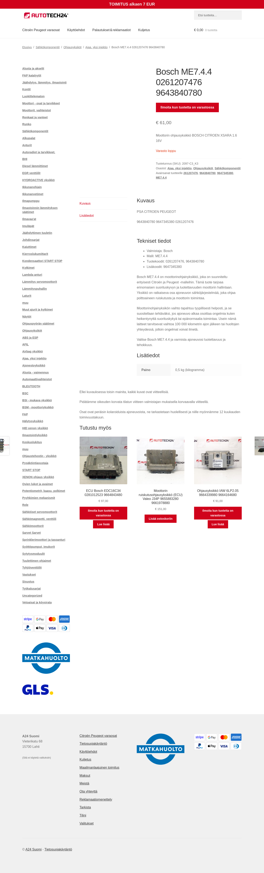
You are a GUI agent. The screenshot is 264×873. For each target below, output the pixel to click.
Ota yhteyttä (88, 791)
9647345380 (225, 173)
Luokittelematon (33, 96)
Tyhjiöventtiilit (32, 567)
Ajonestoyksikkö (33, 365)
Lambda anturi (32, 274)
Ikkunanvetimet (32, 194)
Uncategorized (32, 595)
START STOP (31, 470)
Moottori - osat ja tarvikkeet (41, 103)
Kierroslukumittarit (35, 254)
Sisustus (28, 581)
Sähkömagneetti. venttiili (39, 519)
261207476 (190, 173)
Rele (25, 505)
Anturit (27, 145)
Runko (26, 124)
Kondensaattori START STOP (42, 261)
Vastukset (29, 574)
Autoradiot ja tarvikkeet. (38, 152)
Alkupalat (28, 138)
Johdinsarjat (30, 240)
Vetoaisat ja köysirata (37, 602)
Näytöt (26, 316)
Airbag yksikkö (32, 351)
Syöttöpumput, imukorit (38, 546)
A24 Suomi (33, 849)
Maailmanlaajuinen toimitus (99, 767)
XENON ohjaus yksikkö (38, 477)
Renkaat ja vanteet (35, 117)
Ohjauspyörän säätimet (38, 323)
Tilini (83, 815)
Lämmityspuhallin (34, 288)
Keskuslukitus (32, 442)
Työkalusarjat (31, 588)
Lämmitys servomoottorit (39, 281)
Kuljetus (144, 30)
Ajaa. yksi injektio (96, 47)
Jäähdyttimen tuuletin (37, 232)
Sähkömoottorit (33, 526)
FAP (25, 414)
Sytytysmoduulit (33, 553)
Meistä (84, 783)
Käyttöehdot (76, 30)
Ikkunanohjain (32, 187)
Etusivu (27, 47)
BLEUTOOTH (31, 386)
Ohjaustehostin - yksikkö (39, 456)
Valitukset (87, 823)
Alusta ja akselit (33, 68)
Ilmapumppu (30, 201)
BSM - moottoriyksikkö (38, 407)
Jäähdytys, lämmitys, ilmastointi (44, 82)
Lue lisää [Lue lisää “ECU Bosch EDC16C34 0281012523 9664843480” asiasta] (103, 524)
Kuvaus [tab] (85, 203)
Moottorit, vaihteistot (36, 110)
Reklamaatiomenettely (96, 799)
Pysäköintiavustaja (35, 463)
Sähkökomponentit (48, 47)
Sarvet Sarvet (31, 532)
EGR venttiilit (31, 173)
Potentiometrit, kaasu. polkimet (43, 490)
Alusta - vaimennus (35, 372)
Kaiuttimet (29, 247)
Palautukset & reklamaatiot (111, 30)
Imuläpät (28, 226)
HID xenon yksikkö (35, 428)
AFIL (25, 344)
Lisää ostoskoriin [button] (160, 518)
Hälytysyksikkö (32, 421)
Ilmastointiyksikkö (34, 435)
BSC (25, 393)
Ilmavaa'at (29, 219)
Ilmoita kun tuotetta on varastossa (187, 107)
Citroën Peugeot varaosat (41, 30)
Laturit (26, 295)
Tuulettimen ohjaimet (36, 560)
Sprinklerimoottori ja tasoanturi (43, 539)
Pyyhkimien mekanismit (38, 498)
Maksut (85, 775)
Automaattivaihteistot (37, 379)
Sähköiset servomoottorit (39, 512)
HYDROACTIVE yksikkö (38, 180)
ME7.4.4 (161, 177)
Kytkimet (28, 267)
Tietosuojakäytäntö (93, 743)
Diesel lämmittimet (35, 166)
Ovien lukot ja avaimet (37, 484)
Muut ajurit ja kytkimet (37, 309)
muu (25, 302)
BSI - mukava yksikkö (37, 400)
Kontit (26, 89)
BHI (24, 159)
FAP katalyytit (31, 75)
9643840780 (207, 173)
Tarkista (85, 807)
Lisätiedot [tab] (87, 215)
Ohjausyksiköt (72, 47)
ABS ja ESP (30, 337)
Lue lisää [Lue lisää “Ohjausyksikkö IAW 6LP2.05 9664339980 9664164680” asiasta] (218, 524)
